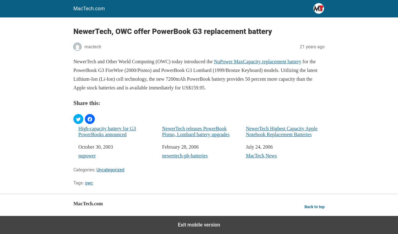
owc (89, 182)
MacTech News (261, 155)
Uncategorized (110, 169)
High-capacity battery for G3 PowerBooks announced (107, 131)
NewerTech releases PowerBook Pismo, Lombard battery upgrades (195, 131)
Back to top (314, 206)
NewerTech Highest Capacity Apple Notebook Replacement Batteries (281, 131)
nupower (87, 155)
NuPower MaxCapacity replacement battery (257, 61)
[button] (78, 119)
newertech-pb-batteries (185, 155)
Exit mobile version (199, 225)
